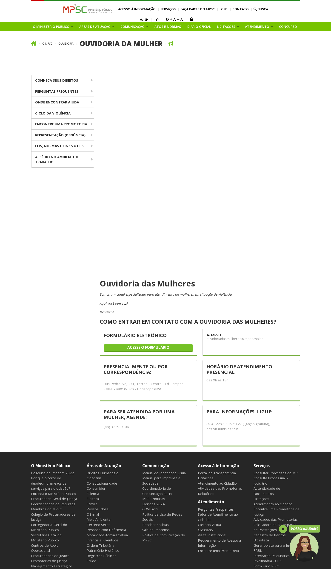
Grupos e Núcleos (45, 511)
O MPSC (47, 44)
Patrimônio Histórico (103, 412)
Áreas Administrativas (48, 490)
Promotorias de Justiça (49, 423)
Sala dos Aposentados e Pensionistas (110, 560)
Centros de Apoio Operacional (45, 410)
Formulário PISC (266, 428)
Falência (93, 356)
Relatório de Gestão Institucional (47, 483)
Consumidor (96, 350)
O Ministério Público (50, 327)
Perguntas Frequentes (56, 91)
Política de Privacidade (276, 499)
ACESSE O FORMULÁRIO (148, 209)
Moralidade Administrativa (107, 397)
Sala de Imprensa (156, 392)
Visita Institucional (212, 397)
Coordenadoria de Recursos (53, 366)
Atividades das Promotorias (220, 350)
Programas (40, 526)
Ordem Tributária (100, 407)
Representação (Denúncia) (60, 135)
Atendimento (211, 364)
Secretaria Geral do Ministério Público (46, 400)
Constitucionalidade (102, 345)
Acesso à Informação (137, 9)
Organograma (42, 438)
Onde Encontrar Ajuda (57, 102)
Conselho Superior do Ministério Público (48, 472)
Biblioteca (261, 402)
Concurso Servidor (268, 464)
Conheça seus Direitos (56, 80)
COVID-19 (150, 371)
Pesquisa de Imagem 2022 (52, 335)
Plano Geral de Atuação (49, 505)
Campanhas (40, 464)
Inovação (38, 459)
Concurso (288, 26)
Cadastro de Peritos (270, 397)
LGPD (224, 9)
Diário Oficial (199, 26)
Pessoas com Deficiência (106, 392)
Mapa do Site (40, 560)
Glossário (205, 392)
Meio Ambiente (99, 381)
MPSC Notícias (153, 361)
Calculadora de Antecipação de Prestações (275, 390)
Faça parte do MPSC (197, 9)
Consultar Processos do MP (276, 335)
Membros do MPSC (46, 371)
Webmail (74, 560)
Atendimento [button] (257, 26)
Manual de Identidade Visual (164, 335)
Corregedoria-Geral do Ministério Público (49, 390)
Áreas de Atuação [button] (95, 26)
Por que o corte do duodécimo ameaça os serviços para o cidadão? (50, 345)
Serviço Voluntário (268, 469)
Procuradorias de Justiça (50, 418)
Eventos (37, 516)
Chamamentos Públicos (49, 521)
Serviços (168, 9)
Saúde (91, 423)
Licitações (206, 340)
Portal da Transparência (217, 335)
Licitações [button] (226, 26)
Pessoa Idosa (97, 371)
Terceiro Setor (98, 387)
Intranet (59, 560)
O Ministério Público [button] (51, 26)
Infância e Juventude (102, 402)
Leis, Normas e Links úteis (59, 145)
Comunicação (155, 327)
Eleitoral (93, 361)
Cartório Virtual (210, 387)
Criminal (93, 376)
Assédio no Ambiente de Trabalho (57, 159)
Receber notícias (155, 387)
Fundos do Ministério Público (53, 443)
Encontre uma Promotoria (61, 124)
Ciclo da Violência (53, 113)
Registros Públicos (101, 418)
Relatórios (206, 356)
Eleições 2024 (153, 366)
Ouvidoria (66, 44)
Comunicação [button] (133, 26)
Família (92, 366)
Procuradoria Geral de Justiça (54, 361)
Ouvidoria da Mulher (121, 43)
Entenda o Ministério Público (53, 356)
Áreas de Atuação (104, 327)
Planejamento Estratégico (51, 428)
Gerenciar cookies (154, 560)
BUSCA (261, 9)
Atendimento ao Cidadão (217, 345)
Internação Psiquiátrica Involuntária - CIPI (272, 421)
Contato (240, 9)
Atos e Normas (167, 26)
